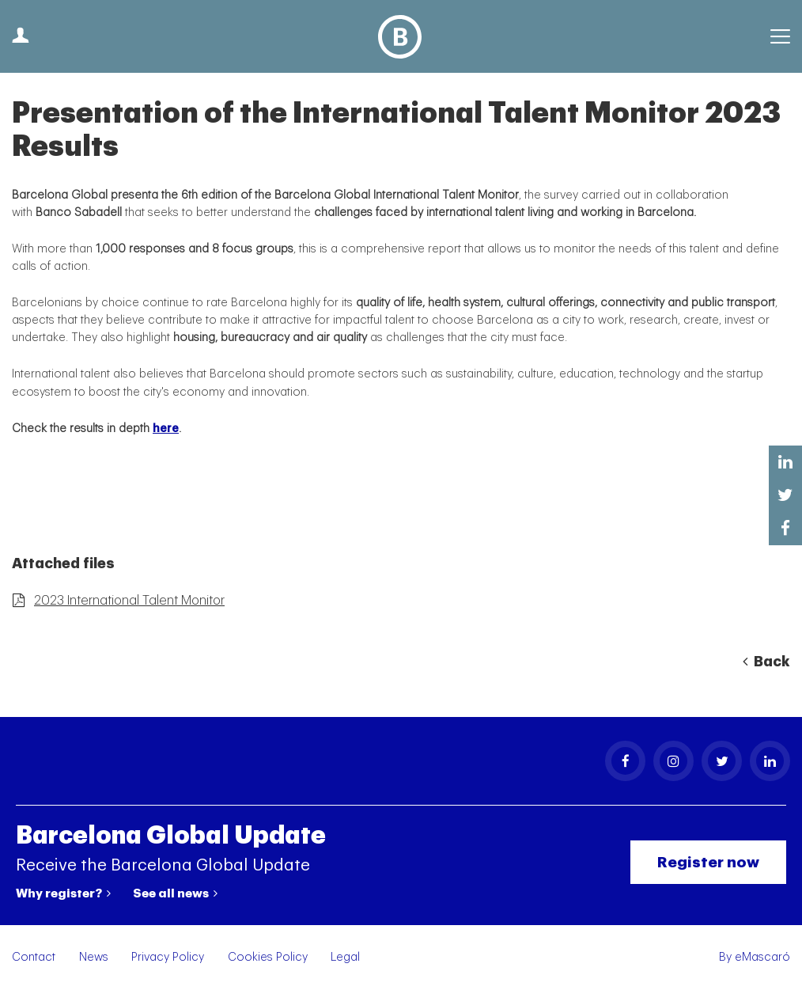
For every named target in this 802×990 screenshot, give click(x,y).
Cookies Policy (268, 957)
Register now (708, 862)
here (166, 428)
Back (766, 661)
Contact (33, 957)
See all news (175, 893)
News (93, 957)
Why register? (63, 893)
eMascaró (762, 957)
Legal (345, 957)
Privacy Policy (167, 957)
